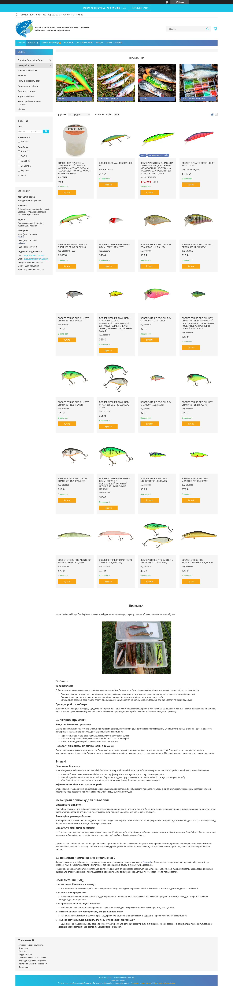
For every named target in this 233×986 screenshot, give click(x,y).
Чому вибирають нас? (29, 81)
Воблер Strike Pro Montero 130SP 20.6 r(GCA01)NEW (74, 561)
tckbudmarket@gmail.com (36, 259)
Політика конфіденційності (164, 983)
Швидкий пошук (26, 65)
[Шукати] (207, 29)
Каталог (31, 42)
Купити (67, 192)
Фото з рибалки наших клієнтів (29, 103)
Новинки (22, 75)
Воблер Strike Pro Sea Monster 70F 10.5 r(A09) (153, 479)
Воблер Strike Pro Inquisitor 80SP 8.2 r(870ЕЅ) (197, 561)
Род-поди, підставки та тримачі (32, 961)
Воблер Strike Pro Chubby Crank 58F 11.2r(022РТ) (114, 245)
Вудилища (23, 948)
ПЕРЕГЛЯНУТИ (139, 8)
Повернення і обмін (28, 86)
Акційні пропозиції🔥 (51, 42)
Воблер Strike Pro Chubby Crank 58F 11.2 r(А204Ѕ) (197, 403)
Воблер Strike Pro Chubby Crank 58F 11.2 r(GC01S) (73, 403)
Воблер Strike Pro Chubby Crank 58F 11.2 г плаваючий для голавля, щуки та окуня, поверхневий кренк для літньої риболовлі (198, 323)
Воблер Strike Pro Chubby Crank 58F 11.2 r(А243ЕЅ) (73, 479)
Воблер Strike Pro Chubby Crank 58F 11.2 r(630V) (197, 245)
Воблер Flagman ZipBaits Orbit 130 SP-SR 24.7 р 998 (72, 245)
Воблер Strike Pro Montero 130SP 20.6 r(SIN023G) (115, 561)
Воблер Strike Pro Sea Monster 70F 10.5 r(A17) (195, 479)
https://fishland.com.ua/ (34, 255)
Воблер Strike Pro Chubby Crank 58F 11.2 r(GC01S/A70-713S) (114, 405)
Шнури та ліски (25, 954)
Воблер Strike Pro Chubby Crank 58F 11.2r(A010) (73, 319)
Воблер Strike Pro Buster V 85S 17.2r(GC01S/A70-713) (156, 561)
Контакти (68, 42)
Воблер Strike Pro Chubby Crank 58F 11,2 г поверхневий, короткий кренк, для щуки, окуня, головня (114, 483)
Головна (21, 42)
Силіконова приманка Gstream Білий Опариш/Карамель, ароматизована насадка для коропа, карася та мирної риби (74, 168)
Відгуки (99, 42)
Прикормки (23, 967)
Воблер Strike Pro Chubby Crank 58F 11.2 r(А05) (155, 403)
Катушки (22, 951)
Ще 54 (23, 175)
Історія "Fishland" (114, 42)
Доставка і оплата (84, 42)
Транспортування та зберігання (32, 957)
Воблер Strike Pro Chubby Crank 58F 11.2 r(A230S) (155, 319)
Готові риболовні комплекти (30, 945)
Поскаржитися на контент (141, 983)
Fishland (147, 862)
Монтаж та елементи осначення (32, 964)
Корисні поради (26, 96)
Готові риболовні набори (30, 60)
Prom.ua (130, 978)
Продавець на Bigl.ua (116, 980)
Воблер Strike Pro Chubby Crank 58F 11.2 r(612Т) (155, 245)
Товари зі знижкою (27, 70)
